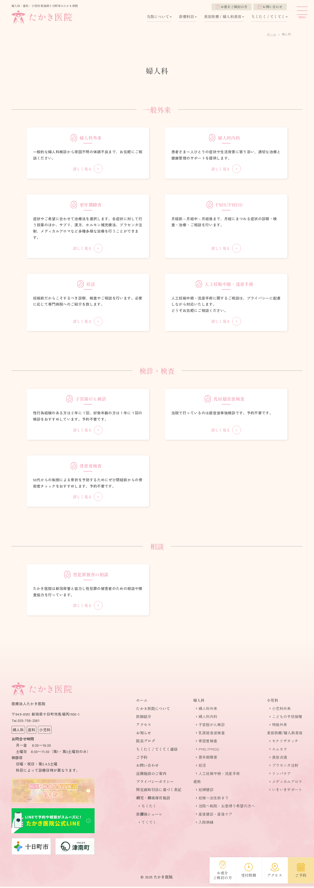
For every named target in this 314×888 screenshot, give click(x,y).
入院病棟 (206, 823)
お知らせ (143, 734)
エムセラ (279, 750)
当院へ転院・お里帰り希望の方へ (227, 807)
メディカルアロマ (287, 782)
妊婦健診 (206, 791)
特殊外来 (279, 726)
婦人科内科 (208, 717)
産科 (197, 782)
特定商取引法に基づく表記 (158, 791)
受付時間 (248, 870)
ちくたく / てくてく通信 (156, 750)
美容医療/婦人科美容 (284, 734)
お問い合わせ (270, 6)
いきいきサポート (287, 791)
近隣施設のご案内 (151, 774)
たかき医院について (153, 709)
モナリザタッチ (285, 742)
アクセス (143, 726)
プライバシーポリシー (155, 782)
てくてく (148, 823)
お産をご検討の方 (231, 6)
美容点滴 (279, 758)
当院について (158, 16)
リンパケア (281, 774)
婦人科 (199, 701)
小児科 (272, 701)
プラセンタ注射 (285, 766)
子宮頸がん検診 (212, 726)
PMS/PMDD (209, 750)
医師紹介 (143, 717)
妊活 (202, 766)
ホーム (271, 34)
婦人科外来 (208, 709)
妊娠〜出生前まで (214, 799)
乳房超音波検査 (212, 734)
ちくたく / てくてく (268, 16)
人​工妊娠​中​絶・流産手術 (219, 774)
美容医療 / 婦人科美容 (223, 16)
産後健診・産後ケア (215, 815)
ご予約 (141, 758)
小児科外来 (281, 709)
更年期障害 (208, 758)
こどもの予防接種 (287, 717)
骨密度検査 (208, 742)
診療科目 (186, 16)
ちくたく (148, 807)
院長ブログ (145, 742)
